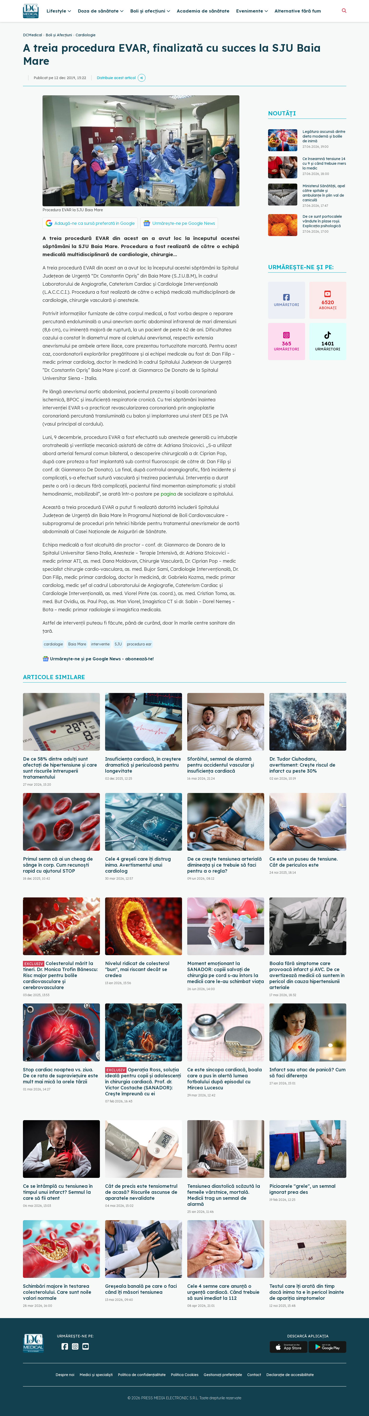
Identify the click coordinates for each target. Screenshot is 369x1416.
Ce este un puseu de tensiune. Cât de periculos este (303, 862)
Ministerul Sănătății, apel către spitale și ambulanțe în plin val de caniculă (324, 193)
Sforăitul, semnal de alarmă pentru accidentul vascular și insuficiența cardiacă (220, 765)
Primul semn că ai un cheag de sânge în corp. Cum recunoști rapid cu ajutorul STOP (58, 865)
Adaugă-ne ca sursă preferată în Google (95, 223)
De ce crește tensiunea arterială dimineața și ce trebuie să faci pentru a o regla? (224, 865)
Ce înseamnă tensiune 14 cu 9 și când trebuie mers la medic (324, 163)
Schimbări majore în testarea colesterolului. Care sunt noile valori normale (57, 1292)
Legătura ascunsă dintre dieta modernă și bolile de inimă (324, 136)
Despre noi (65, 1374)
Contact (254, 1374)
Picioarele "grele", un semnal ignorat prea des (302, 1189)
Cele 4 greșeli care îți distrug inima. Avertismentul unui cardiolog (138, 865)
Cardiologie (85, 35)
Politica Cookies (184, 1374)
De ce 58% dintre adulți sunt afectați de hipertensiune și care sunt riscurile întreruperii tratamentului (60, 768)
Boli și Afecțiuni (59, 35)
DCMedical (32, 35)
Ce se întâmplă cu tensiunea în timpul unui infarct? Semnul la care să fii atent (58, 1192)
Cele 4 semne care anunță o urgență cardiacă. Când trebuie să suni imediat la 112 (223, 1292)
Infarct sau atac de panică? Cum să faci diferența (307, 1073)
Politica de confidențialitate (142, 1374)
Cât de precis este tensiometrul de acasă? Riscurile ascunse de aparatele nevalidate (141, 1192)
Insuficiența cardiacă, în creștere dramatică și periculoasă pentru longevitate (143, 765)
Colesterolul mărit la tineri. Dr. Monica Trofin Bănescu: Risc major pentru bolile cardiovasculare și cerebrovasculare (60, 975)
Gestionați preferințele (223, 1374)
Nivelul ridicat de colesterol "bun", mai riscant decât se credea (137, 969)
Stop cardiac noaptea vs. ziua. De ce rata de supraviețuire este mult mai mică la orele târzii (60, 1076)
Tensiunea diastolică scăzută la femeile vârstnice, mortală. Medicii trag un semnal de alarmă (223, 1195)
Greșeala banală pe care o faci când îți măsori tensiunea (141, 1289)
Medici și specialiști (96, 1374)
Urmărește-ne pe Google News (183, 223)
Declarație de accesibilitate (290, 1374)
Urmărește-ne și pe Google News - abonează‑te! (102, 658)
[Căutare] (344, 10)
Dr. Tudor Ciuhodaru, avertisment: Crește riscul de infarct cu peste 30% (302, 765)
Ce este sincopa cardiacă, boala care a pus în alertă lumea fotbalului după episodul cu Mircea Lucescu (224, 1079)
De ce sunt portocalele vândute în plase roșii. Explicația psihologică (322, 221)
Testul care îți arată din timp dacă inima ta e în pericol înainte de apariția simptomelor (306, 1292)
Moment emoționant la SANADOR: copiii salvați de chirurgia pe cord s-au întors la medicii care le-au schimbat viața (225, 972)
